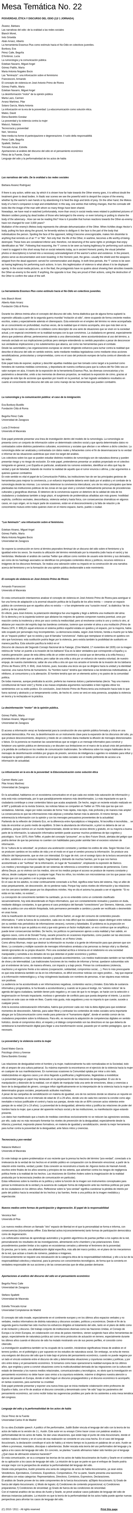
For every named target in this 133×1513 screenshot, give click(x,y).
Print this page (109, 1509)
